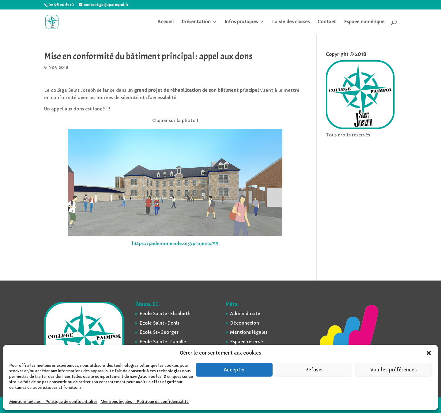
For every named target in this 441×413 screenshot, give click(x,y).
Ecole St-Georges (159, 332)
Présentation (196, 22)
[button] (429, 353)
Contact (327, 22)
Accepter (234, 370)
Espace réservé (246, 341)
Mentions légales (248, 332)
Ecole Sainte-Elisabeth (164, 313)
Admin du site (245, 313)
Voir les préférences (393, 370)
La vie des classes (291, 22)
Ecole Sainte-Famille (162, 341)
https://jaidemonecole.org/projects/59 (175, 243)
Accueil (165, 22)
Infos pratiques (241, 22)
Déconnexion (244, 323)
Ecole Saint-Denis (159, 323)
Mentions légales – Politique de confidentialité (53, 401)
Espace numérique (364, 22)
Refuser (314, 370)
